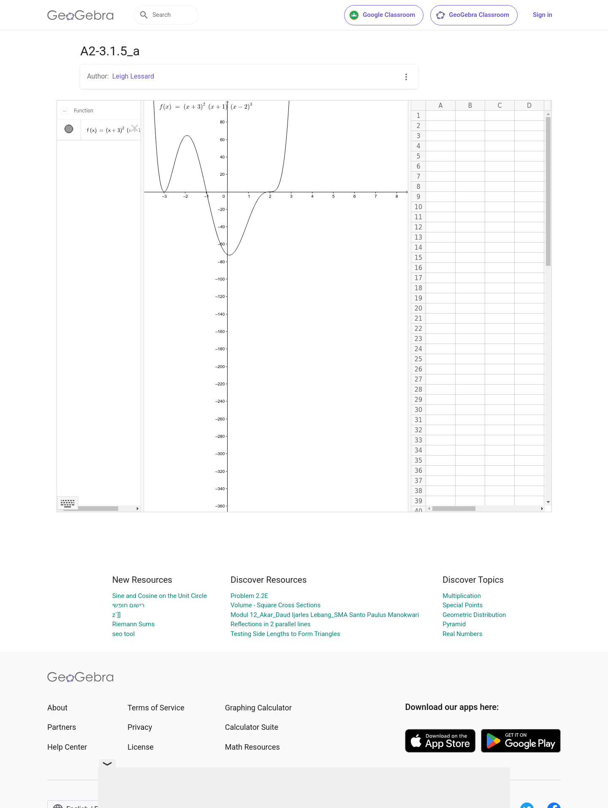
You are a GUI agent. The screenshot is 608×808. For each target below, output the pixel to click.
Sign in (542, 15)
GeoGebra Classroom (472, 15)
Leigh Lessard (133, 76)
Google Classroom (382, 15)
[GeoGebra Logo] (80, 15)
